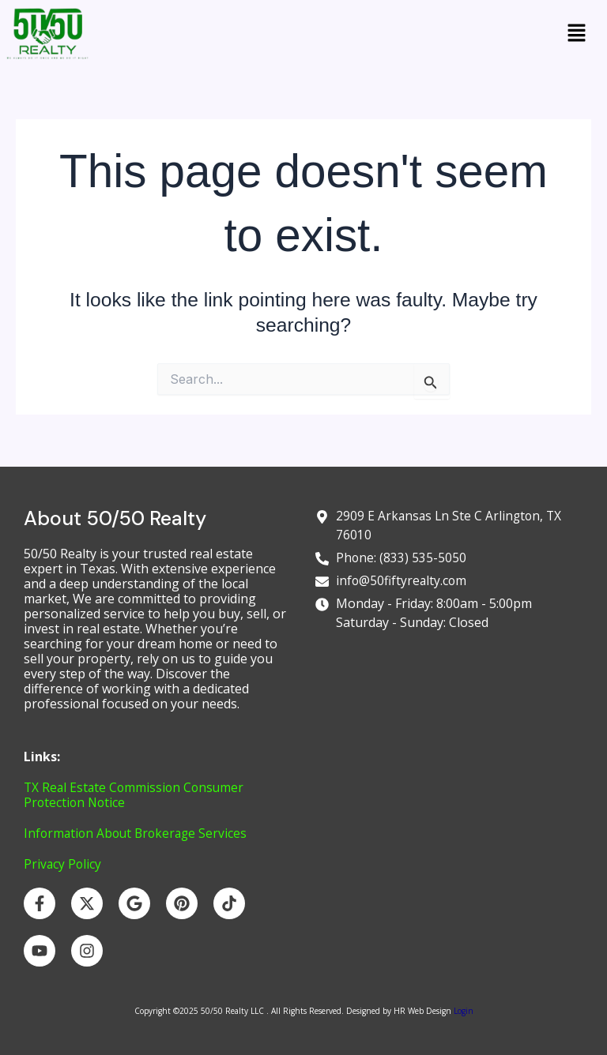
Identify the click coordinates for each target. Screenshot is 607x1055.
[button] (577, 34)
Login (462, 1010)
